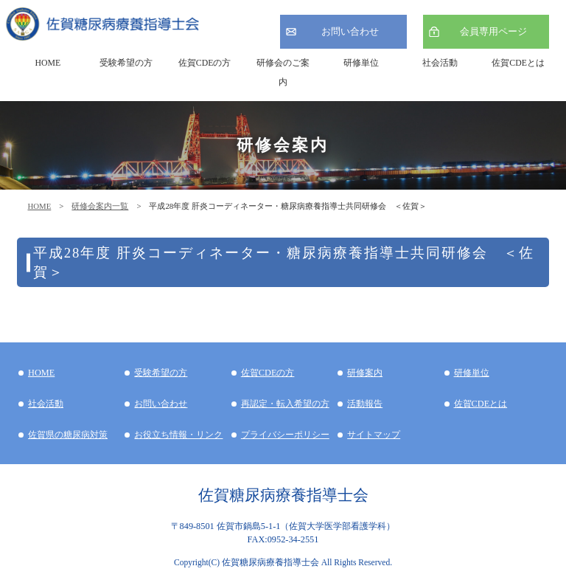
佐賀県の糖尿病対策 (68, 434)
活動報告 (364, 403)
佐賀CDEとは (518, 63)
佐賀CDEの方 (268, 372)
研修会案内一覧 (99, 205)
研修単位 (471, 372)
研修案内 (364, 372)
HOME (39, 205)
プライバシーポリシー (285, 434)
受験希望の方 (126, 63)
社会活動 (45, 403)
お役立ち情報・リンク (178, 434)
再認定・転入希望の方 (285, 403)
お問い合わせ (350, 31)
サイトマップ (373, 434)
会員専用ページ (493, 31)
